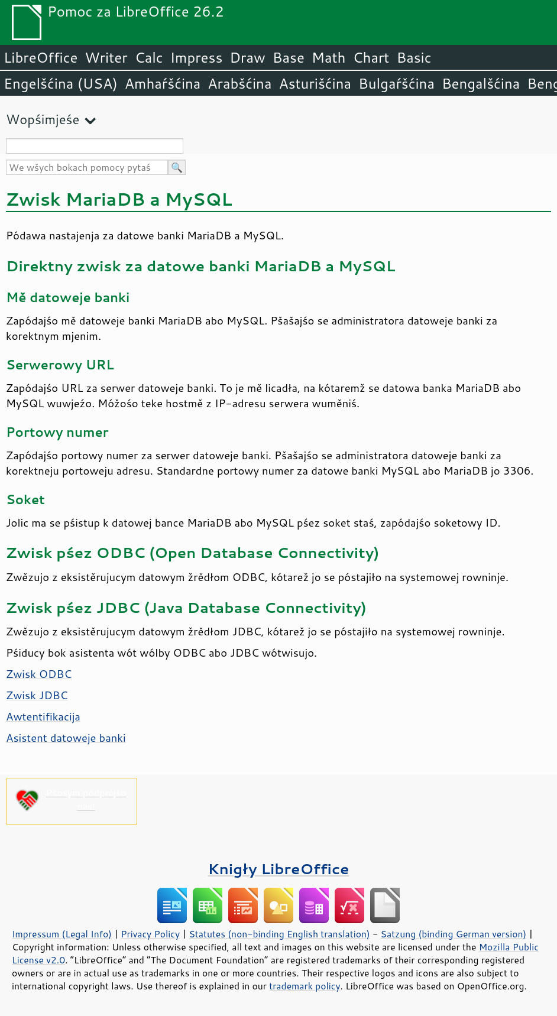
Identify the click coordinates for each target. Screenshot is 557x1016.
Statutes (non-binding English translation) (279, 933)
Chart (370, 57)
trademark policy (304, 985)
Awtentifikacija (43, 716)
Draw (247, 57)
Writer (106, 57)
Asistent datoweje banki (66, 737)
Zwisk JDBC (37, 695)
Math (329, 57)
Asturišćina (314, 83)
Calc (149, 57)
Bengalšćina (481, 83)
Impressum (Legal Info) (62, 933)
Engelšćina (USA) (61, 83)
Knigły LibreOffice (278, 868)
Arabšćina (239, 83)
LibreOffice (40, 57)
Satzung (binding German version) (454, 933)
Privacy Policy (150, 933)
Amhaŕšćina (162, 83)
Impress (196, 57)
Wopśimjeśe (42, 119)
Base (289, 57)
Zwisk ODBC (39, 673)
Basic (413, 57)
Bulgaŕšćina (396, 83)
